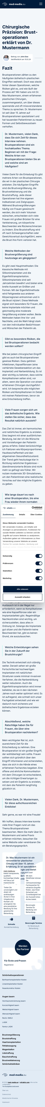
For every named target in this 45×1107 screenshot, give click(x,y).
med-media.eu (9, 871)
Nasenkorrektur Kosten (11, 988)
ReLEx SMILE (7, 1018)
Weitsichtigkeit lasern (10, 1009)
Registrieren (9, 965)
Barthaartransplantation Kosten (14, 980)
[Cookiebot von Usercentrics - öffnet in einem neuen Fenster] (32, 508)
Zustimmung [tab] (8, 514)
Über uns (5, 1090)
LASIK (4, 1022)
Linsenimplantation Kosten (12, 984)
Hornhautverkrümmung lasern (14, 1001)
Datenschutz (6, 1094)
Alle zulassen (22, 589)
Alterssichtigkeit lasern (11, 1014)
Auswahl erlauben (22, 597)
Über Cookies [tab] (36, 514)
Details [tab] (22, 514)
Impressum (5, 1102)
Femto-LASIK (7, 1027)
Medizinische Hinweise (10, 1098)
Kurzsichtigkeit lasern (10, 1005)
